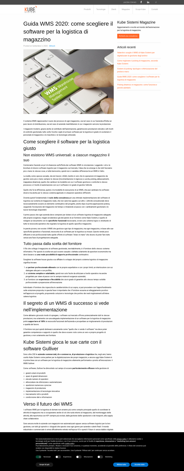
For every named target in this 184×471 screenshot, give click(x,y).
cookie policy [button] (69, 443)
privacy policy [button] (122, 439)
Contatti (154, 9)
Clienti (113, 9)
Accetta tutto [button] (139, 464)
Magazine (126, 9)
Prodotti (87, 9)
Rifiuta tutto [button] (121, 464)
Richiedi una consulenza (128, 36)
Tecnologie (100, 9)
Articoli (52, 46)
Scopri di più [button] (44, 464)
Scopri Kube (141, 9)
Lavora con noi (129, 2)
